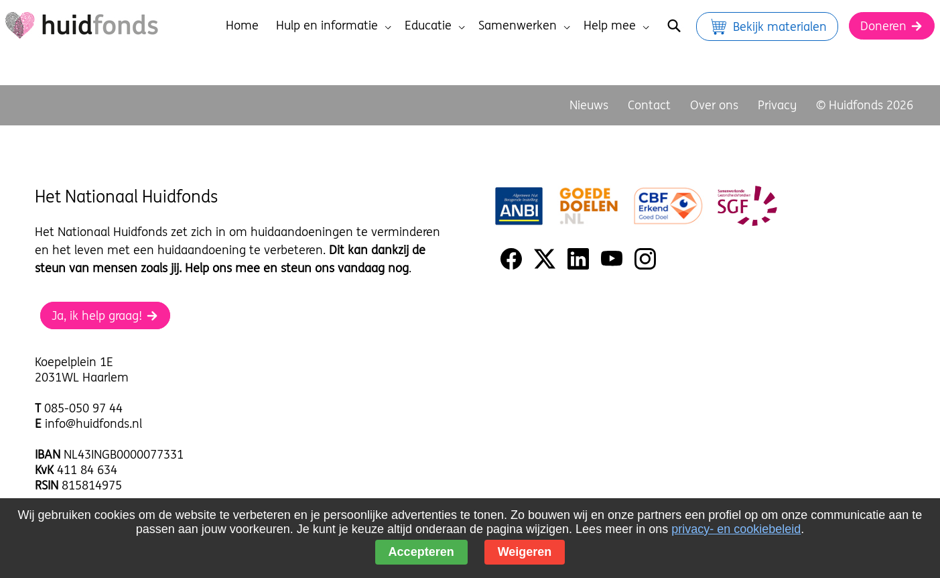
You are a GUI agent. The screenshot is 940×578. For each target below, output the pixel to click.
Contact (649, 105)
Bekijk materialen (767, 26)
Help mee (616, 25)
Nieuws (588, 105)
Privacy (777, 105)
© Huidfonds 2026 (864, 105)
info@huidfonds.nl (93, 423)
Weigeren (525, 552)
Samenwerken (524, 25)
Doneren (891, 26)
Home (242, 25)
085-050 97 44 (83, 408)
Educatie (435, 25)
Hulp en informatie (333, 25)
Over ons (714, 105)
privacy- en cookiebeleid (736, 529)
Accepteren (421, 552)
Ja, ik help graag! (105, 315)
